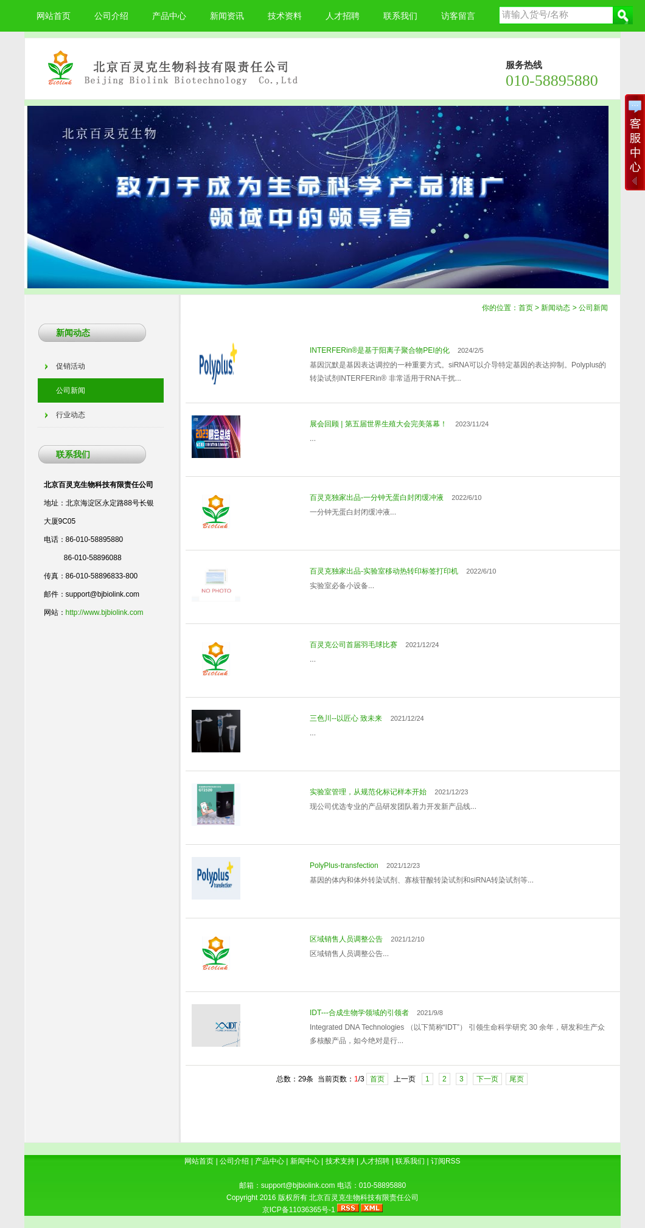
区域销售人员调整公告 (346, 939)
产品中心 (169, 16)
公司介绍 (111, 16)
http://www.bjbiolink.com (105, 612)
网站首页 (54, 16)
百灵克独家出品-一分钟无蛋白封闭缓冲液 (377, 497)
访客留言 (458, 16)
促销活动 (70, 366)
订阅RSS (446, 1161)
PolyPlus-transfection (344, 865)
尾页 (516, 1079)
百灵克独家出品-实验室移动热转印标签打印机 (384, 571)
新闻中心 (304, 1161)
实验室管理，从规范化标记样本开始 (368, 792)
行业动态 (70, 415)
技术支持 (340, 1161)
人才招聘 (343, 16)
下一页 (487, 1079)
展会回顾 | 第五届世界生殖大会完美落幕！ (378, 424)
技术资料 (285, 16)
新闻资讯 (227, 16)
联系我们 (400, 16)
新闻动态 (555, 308)
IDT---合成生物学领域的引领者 (359, 1012)
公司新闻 (593, 308)
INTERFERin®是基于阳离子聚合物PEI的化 (380, 350)
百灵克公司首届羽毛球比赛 (353, 644)
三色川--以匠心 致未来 (346, 718)
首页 (525, 308)
